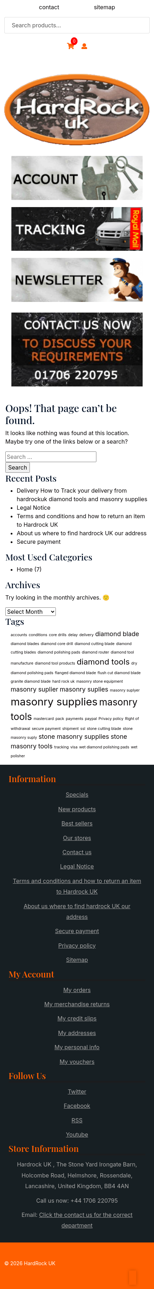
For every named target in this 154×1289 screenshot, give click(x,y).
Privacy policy (77, 945)
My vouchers (76, 1061)
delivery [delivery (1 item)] (86, 635)
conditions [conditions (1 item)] (38, 635)
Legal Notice (34, 507)
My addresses (77, 1032)
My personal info (76, 1047)
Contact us (77, 852)
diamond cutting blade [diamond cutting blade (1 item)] (95, 643)
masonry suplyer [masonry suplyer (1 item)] (125, 690)
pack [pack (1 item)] (59, 718)
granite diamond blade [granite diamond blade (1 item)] (31, 681)
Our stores (77, 837)
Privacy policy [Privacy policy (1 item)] (111, 718)
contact (49, 7)
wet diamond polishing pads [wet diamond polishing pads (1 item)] (104, 747)
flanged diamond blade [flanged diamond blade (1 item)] (75, 673)
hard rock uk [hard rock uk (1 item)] (63, 681)
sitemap (104, 7)
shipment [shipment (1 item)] (70, 728)
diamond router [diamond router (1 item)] (95, 652)
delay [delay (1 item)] (73, 635)
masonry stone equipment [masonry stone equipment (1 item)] (99, 681)
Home (25, 569)
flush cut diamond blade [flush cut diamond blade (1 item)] (118, 673)
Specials (77, 794)
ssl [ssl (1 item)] (82, 728)
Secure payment (39, 541)
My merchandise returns (77, 1004)
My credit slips (76, 1018)
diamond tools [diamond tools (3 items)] (103, 661)
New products (77, 809)
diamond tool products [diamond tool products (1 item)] (55, 663)
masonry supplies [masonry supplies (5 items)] (54, 701)
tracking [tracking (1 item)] (61, 747)
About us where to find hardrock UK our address (82, 533)
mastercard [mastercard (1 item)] (43, 718)
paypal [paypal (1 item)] (91, 718)
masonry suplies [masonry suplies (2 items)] (84, 689)
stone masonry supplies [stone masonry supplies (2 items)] (73, 736)
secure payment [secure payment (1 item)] (46, 728)
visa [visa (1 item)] (74, 747)
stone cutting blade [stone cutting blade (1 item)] (104, 728)
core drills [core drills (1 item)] (58, 635)
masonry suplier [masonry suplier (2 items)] (34, 689)
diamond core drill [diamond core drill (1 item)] (57, 643)
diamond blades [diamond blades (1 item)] (25, 643)
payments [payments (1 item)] (74, 718)
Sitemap (77, 959)
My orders (77, 989)
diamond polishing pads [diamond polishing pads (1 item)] (59, 652)
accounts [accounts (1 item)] (19, 635)
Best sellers (77, 823)
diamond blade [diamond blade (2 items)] (117, 634)
